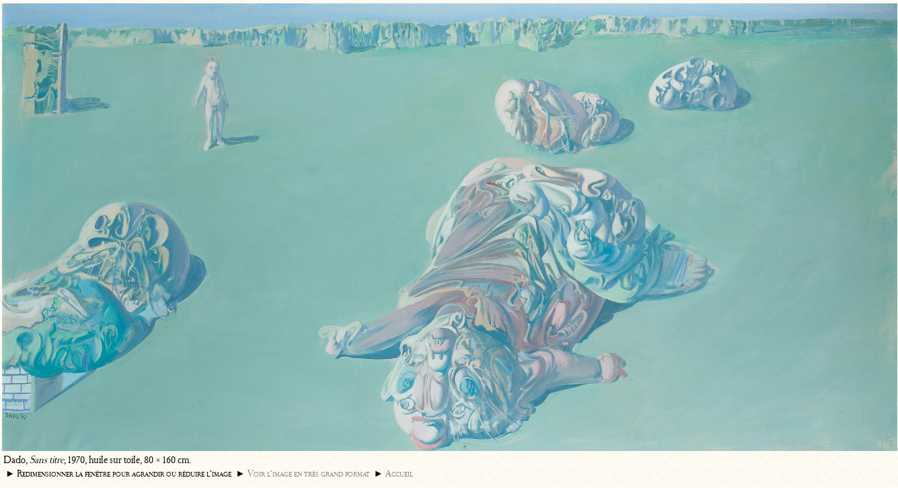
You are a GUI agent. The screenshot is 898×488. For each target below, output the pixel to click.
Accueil (399, 473)
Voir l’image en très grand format (309, 473)
